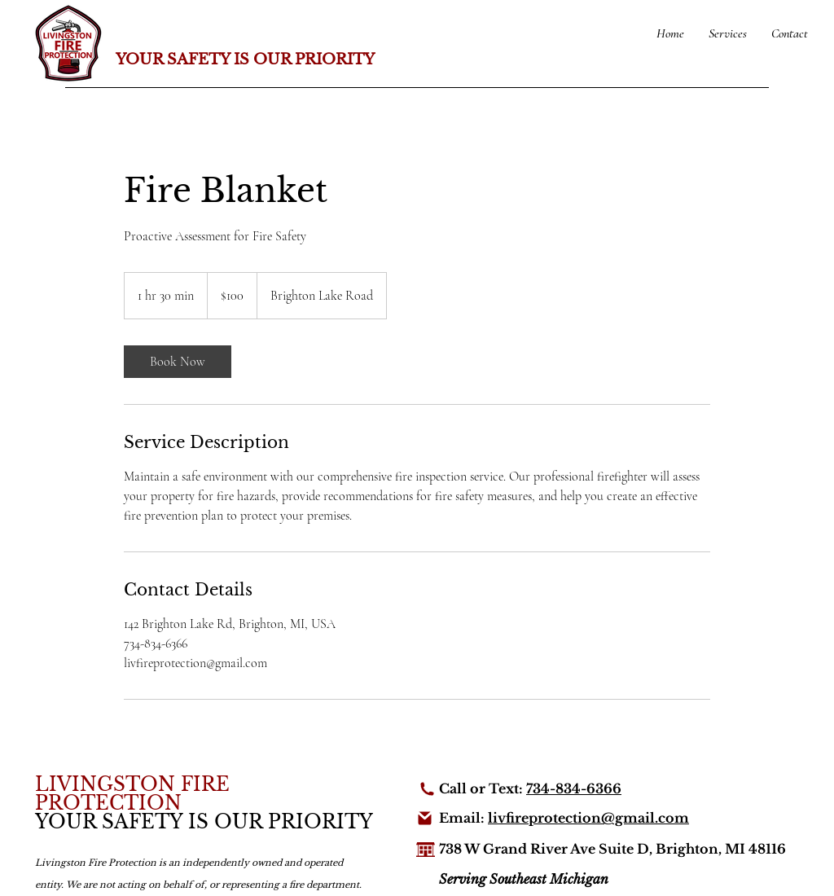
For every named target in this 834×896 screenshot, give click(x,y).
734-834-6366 (573, 788)
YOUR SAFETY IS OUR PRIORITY (245, 59)
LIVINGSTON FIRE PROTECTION (132, 794)
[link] (177, 361)
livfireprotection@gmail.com (588, 818)
